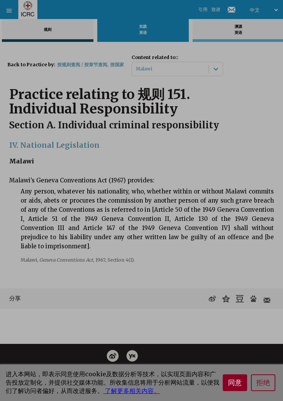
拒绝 (263, 383)
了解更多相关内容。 (131, 391)
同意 (235, 383)
